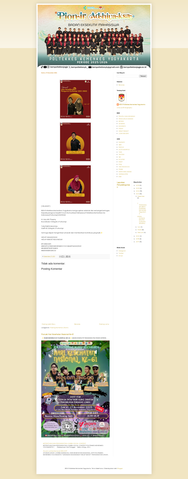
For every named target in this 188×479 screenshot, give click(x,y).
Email (121, 256)
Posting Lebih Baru (48, 324)
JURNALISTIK (123, 174)
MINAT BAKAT (124, 131)
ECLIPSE (122, 159)
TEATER (121, 154)
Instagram (122, 251)
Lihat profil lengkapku (124, 107)
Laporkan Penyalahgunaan (123, 184)
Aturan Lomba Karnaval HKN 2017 (55, 451)
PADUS (121, 147)
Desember (141, 196)
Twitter (121, 253)
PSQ (120, 164)
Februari (141, 232)
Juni (139, 227)
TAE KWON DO (124, 167)
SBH (120, 145)
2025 (138, 185)
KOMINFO (122, 126)
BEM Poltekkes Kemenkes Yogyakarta (132, 104)
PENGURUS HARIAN (126, 119)
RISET (121, 162)
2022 (138, 191)
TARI (120, 152)
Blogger (120, 468)
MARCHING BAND (125, 172)
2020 (138, 236)
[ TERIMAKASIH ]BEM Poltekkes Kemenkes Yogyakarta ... (142, 208)
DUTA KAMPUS (124, 149)
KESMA (121, 121)
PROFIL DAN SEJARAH (127, 116)
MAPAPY (122, 142)
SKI (120, 157)
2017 (137, 242)
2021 (137, 194)
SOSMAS (122, 123)
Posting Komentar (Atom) (59, 327)
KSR (120, 176)
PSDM (121, 128)
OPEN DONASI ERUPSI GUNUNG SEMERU (141, 220)
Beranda (77, 324)
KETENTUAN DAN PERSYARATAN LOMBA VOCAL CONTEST (64, 443)
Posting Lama (104, 324)
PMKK (121, 169)
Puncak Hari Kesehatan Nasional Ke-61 (57, 334)
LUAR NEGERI (124, 133)
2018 (138, 239)
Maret (140, 230)
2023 (138, 188)
